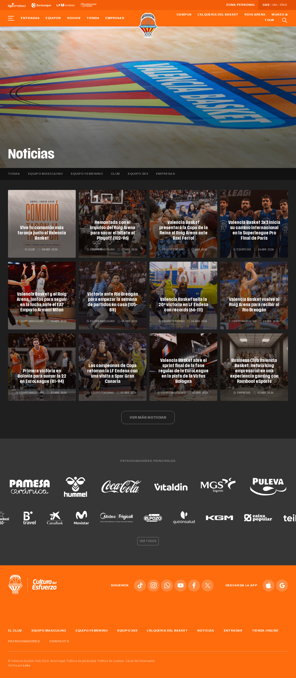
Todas (14, 173)
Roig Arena (255, 14)
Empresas (114, 18)
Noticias (205, 629)
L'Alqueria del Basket (218, 14)
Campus (184, 14)
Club (115, 173)
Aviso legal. (58, 659)
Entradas (30, 18)
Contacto (59, 639)
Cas (266, 4)
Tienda (92, 18)
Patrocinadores (24, 639)
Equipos (53, 18)
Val (275, 4)
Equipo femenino (87, 173)
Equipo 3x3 (138, 173)
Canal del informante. (140, 659)
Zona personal (240, 4)
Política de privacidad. (82, 659)
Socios (73, 18)
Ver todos (148, 539)
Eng (283, 4)
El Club (15, 629)
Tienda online (265, 629)
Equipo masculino (45, 173)
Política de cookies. (111, 659)
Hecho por (19, 664)
